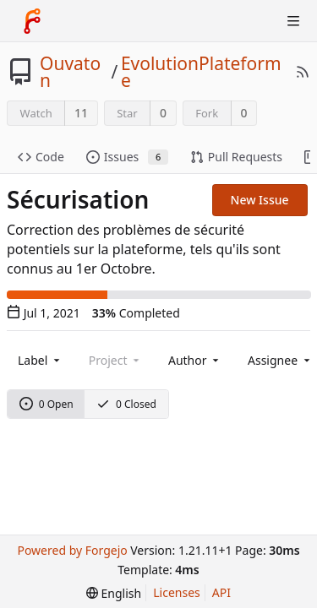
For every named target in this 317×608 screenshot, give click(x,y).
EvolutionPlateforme (201, 72)
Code (41, 157)
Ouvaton (70, 72)
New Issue (260, 200)
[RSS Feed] (302, 71)
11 (81, 113)
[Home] (32, 21)
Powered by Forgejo (72, 550)
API (221, 592)
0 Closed (126, 404)
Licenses (176, 592)
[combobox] (40, 360)
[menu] (113, 593)
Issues (127, 157)
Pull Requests (236, 157)
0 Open (46, 404)
